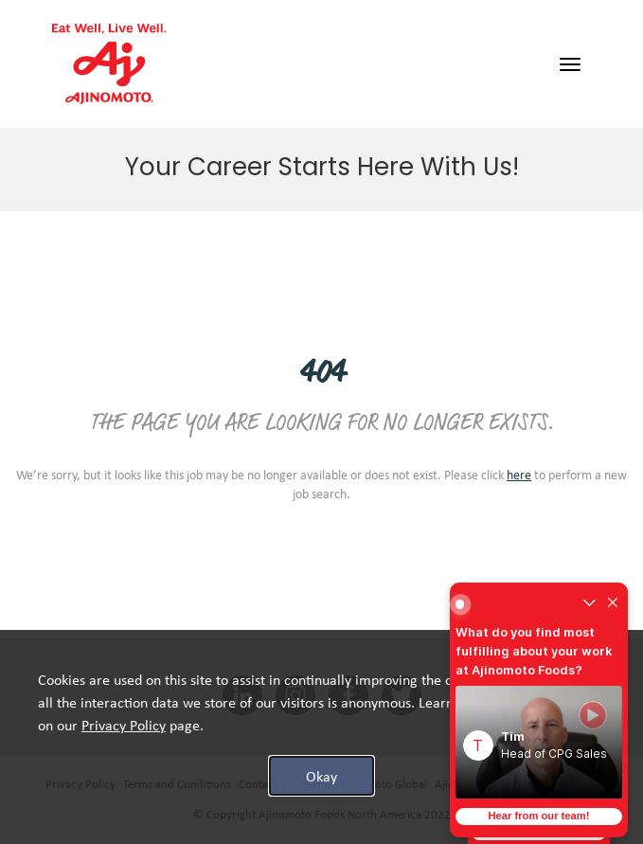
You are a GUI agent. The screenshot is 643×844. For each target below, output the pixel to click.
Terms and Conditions (177, 784)
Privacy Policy (80, 784)
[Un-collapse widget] (589, 604)
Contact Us (266, 784)
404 (322, 373)
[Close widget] (612, 604)
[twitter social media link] (401, 696)
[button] (538, 742)
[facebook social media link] (348, 696)
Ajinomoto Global (383, 784)
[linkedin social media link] (242, 696)
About (315, 784)
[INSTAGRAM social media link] (295, 696)
